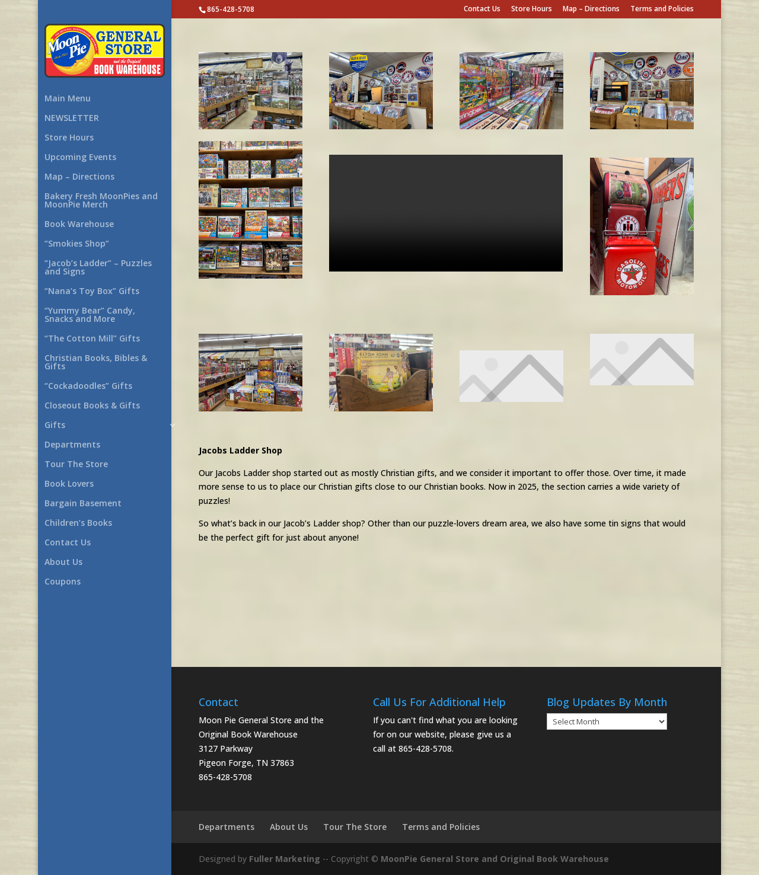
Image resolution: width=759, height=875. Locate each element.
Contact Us (482, 9)
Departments (72, 445)
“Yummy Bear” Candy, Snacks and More (89, 315)
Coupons (62, 582)
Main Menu (67, 99)
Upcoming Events (80, 157)
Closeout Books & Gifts (92, 406)
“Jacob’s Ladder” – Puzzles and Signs (98, 268)
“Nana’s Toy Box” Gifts (91, 291)
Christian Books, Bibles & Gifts (95, 363)
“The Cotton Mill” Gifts (92, 339)
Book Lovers (69, 484)
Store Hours (531, 9)
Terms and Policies (662, 9)
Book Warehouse (79, 224)
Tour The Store (76, 465)
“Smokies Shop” (76, 244)
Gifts (54, 425)
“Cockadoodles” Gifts (88, 386)
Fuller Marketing (284, 858)
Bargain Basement (83, 504)
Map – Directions (591, 9)
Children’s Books (78, 523)
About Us (63, 562)
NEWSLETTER (71, 118)
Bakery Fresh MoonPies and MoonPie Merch (101, 201)
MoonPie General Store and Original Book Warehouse (493, 858)
